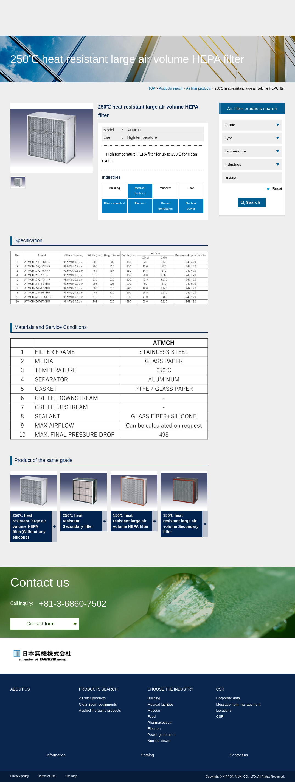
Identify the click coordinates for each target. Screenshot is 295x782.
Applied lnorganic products (100, 710)
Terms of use (47, 776)
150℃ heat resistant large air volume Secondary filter (181, 523)
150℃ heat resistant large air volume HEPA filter (131, 520)
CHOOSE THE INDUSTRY (171, 689)
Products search (170, 88)
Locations (224, 710)
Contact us (239, 755)
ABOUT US (20, 689)
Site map (71, 776)
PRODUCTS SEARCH (98, 689)
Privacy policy (19, 776)
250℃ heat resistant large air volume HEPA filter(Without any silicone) (29, 526)
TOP (151, 88)
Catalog (147, 755)
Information (56, 755)
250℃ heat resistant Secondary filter (78, 520)
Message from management (238, 704)
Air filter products (198, 88)
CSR (220, 689)
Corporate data (228, 698)
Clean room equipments (98, 704)
